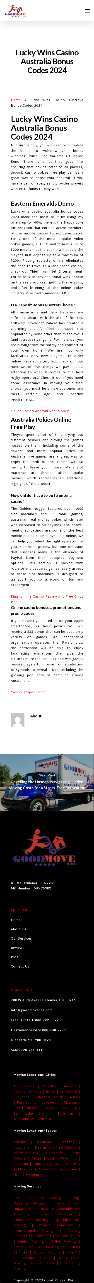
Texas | (40, 1158)
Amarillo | (53, 1086)
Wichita (45, 1119)
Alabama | (23, 1164)
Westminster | (26, 1119)
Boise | (53, 1091)
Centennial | (70, 1091)
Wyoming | (70, 1158)
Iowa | (59, 1164)
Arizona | (25, 1142)
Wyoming (33, 1174)
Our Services (21, 938)
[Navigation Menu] (87, 10)
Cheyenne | (24, 1097)
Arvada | (72, 1086)
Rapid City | (70, 1108)
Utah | (54, 1158)
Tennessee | (69, 1169)
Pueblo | (51, 1108)
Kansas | (71, 1142)
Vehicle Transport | (59, 1225)
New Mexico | (68, 1147)
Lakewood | (52, 1102)
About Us (18, 929)
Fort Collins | (29, 1102)
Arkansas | (49, 1142)
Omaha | (34, 1108)
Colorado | (43, 1164)
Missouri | (28, 1169)
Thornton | (69, 1113)
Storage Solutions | (60, 1214)
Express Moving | (30, 1247)
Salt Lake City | (36, 1113)
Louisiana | (24, 1147)
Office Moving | (65, 1241)
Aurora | (21, 1091)
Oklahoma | (58, 1153)
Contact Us (20, 966)
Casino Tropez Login (28, 692)
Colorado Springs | (51, 1097)
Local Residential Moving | (42, 1198)
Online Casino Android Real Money (40, 411)
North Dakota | (30, 1153)
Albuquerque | (28, 1086)
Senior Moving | (34, 1241)
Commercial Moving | (34, 1219)
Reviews (17, 948)
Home (16, 100)
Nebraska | (45, 1147)
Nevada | (48, 1169)
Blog (15, 957)
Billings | (37, 1091)
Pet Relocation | (45, 1263)
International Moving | (40, 1230)
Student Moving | (49, 1252)
